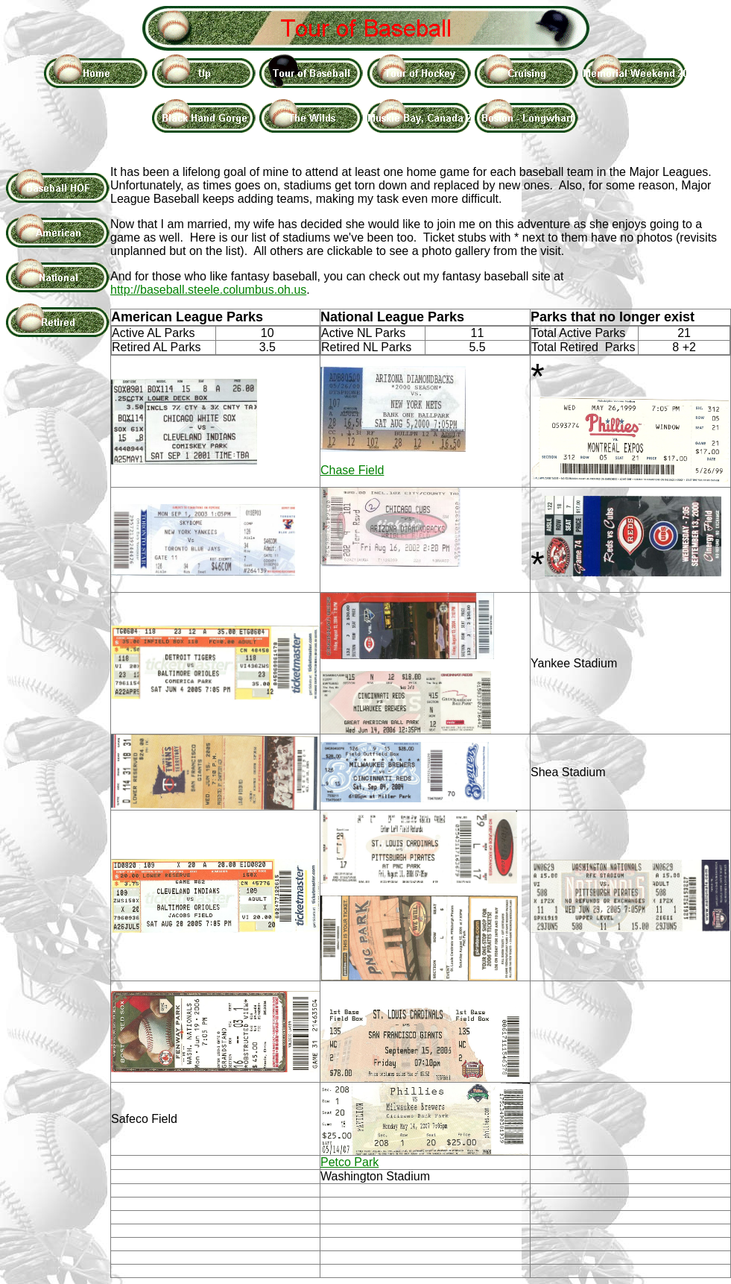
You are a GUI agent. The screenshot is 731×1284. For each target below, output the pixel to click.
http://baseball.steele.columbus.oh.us (208, 289)
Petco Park (349, 1162)
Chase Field (352, 470)
